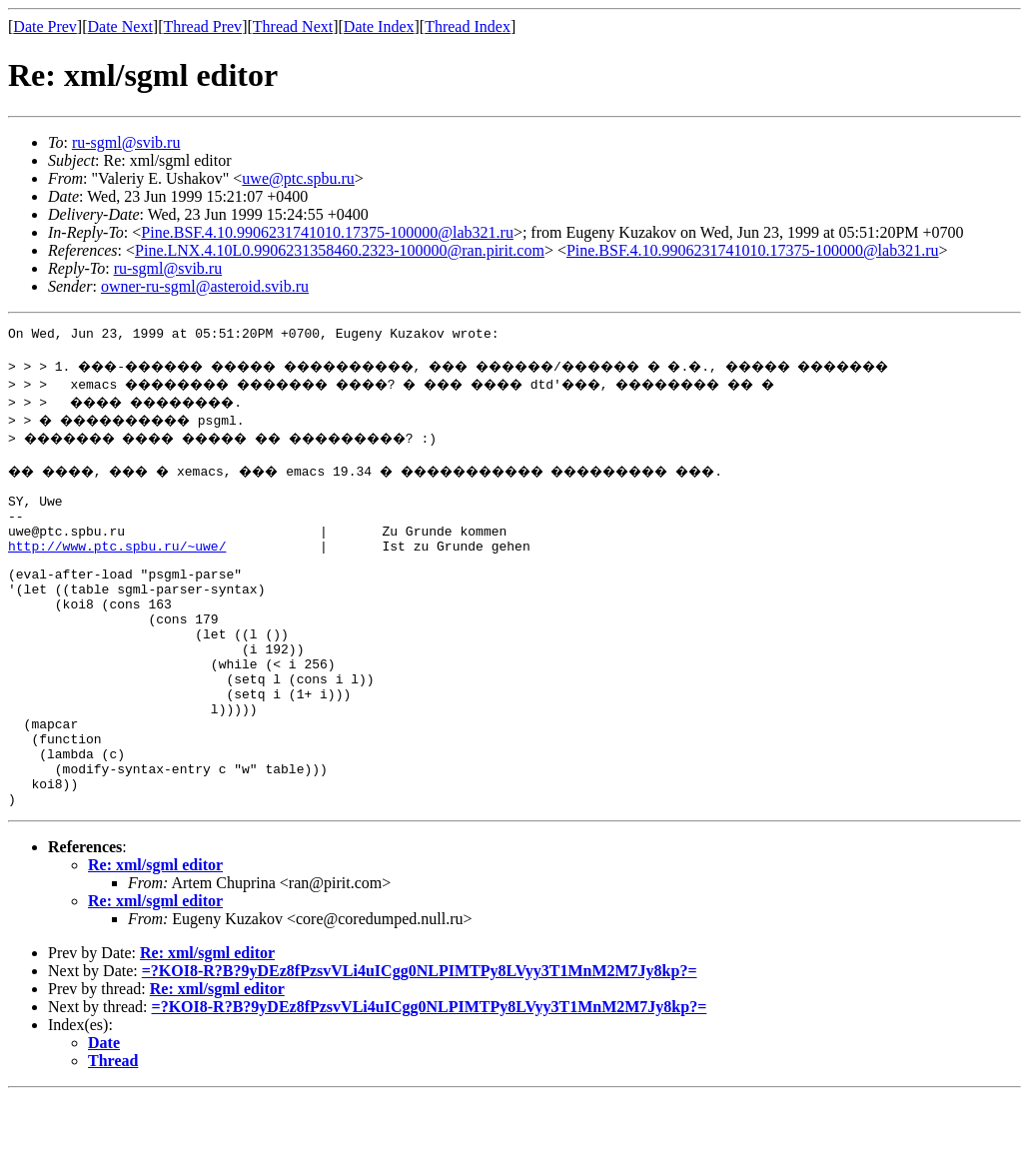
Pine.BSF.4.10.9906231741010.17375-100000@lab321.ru (327, 232)
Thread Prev (202, 26)
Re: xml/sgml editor (155, 936)
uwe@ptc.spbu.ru (298, 178)
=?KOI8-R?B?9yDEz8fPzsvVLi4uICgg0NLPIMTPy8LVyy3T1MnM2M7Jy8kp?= (419, 1042)
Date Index (379, 26)
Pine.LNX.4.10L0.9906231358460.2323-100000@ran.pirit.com (339, 250)
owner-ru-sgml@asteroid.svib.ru (205, 286)
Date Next (120, 26)
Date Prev (45, 26)
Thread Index (468, 26)
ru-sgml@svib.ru (126, 142)
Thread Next (293, 26)
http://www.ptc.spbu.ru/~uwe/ (117, 570)
